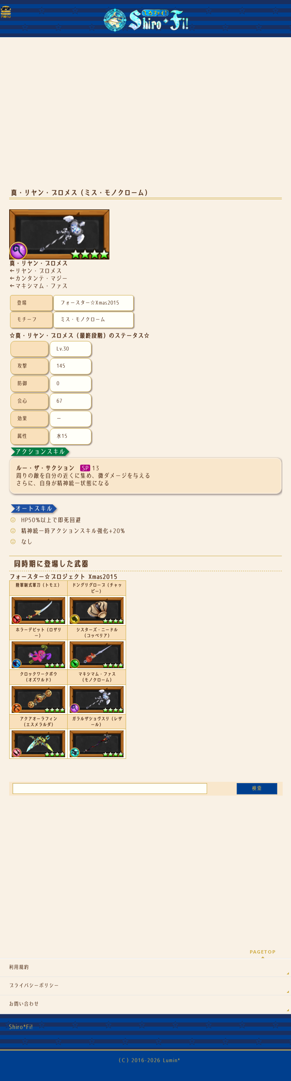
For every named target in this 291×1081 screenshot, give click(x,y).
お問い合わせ (24, 1004)
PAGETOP (263, 951)
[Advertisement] (145, 117)
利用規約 (19, 967)
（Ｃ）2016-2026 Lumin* (148, 1060)
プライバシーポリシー (34, 985)
